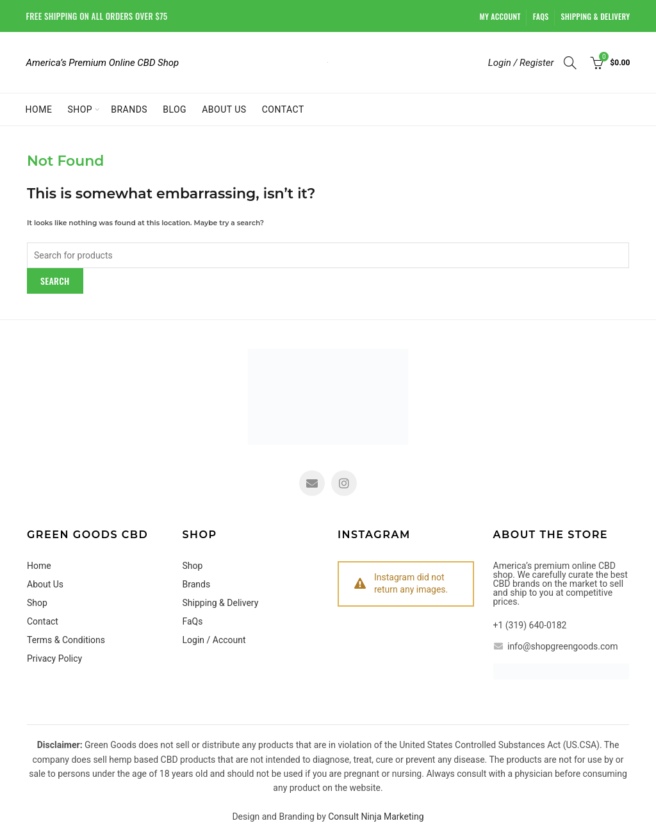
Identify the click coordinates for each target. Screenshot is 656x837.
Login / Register (521, 62)
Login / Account (214, 640)
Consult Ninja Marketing (375, 816)
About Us (224, 109)
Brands (129, 109)
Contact (283, 109)
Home (39, 109)
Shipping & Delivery (595, 16)
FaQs (541, 16)
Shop (79, 109)
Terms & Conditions (66, 640)
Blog (174, 109)
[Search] (570, 62)
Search (55, 280)
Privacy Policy (54, 658)
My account (500, 16)
